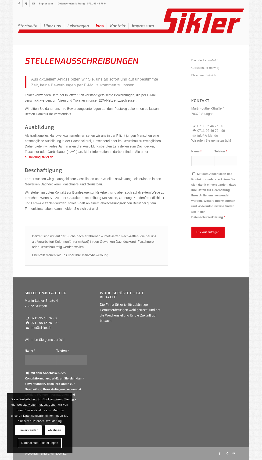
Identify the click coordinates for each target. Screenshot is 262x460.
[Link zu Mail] (33, 3)
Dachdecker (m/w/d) (205, 60)
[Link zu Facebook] (19, 3)
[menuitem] (46, 3)
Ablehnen (54, 430)
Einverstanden (28, 430)
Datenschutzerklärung (71, 3)
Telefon (221, 151)
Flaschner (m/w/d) (203, 75)
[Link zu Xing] (26, 3)
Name (196, 151)
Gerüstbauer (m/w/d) (205, 68)
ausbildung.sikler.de (39, 157)
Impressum (46, 3)
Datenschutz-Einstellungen (39, 443)
